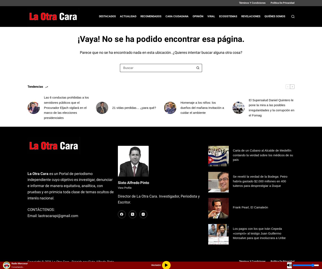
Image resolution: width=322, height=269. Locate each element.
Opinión (198, 16)
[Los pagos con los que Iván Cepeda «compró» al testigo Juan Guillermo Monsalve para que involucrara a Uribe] (218, 234)
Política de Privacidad (282, 2)
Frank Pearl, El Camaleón (250, 207)
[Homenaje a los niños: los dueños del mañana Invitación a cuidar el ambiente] (170, 108)
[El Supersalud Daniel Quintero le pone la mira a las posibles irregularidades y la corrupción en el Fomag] (238, 108)
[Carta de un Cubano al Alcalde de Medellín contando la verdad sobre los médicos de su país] (218, 156)
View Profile (125, 187)
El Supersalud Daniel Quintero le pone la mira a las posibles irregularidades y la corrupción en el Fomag (271, 107)
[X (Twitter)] (133, 214)
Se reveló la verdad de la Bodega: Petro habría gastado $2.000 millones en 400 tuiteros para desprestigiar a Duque (260, 181)
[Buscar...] (157, 68)
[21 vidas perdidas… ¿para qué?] (102, 108)
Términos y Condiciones (252, 2)
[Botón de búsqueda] (198, 68)
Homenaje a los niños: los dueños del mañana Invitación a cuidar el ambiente (202, 108)
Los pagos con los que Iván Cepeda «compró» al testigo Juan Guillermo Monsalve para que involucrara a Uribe (259, 233)
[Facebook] (122, 214)
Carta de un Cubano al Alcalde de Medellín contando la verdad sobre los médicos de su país (263, 155)
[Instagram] (143, 214)
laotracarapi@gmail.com (58, 216)
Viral (211, 16)
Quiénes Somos (274, 16)
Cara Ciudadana (177, 16)
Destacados (107, 16)
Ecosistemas (228, 16)
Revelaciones (250, 16)
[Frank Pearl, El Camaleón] (218, 208)
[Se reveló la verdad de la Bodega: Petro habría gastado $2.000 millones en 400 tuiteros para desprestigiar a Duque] (218, 182)
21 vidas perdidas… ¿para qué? (134, 107)
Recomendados (150, 16)
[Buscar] (292, 16)
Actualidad (128, 16)
